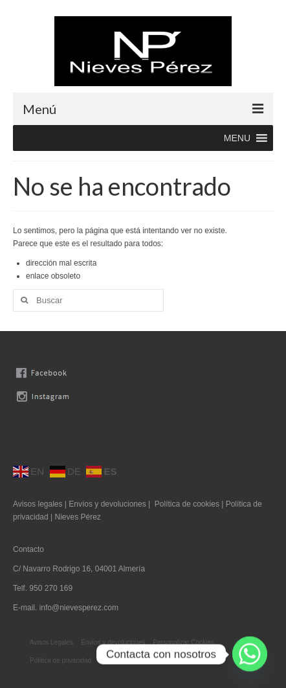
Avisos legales (38, 504)
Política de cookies (187, 504)
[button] (237, 138)
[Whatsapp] (249, 654)
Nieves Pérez (77, 517)
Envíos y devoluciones (107, 504)
